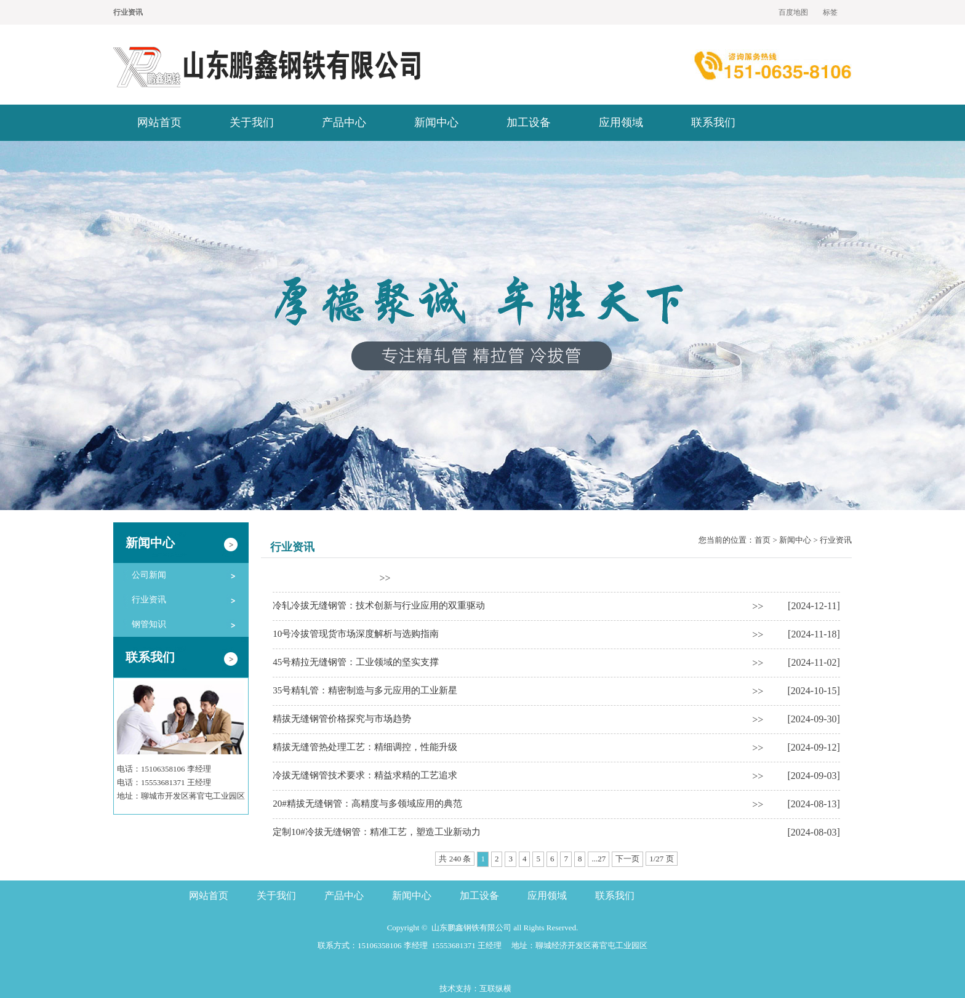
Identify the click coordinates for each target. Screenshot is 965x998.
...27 (598, 858)
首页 (763, 540)
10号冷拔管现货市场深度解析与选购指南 (356, 634)
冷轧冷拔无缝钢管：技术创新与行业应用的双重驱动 (379, 605)
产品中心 (344, 122)
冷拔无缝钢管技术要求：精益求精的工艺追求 (365, 775)
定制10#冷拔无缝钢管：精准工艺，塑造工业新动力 (377, 832)
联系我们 (713, 122)
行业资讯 (149, 599)
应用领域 (621, 122)
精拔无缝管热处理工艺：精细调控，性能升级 (365, 747)
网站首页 (159, 122)
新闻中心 (436, 122)
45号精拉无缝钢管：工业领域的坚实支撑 (356, 662)
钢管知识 (149, 624)
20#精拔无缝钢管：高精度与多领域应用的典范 (367, 803)
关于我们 (252, 122)
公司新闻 (149, 575)
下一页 (627, 858)
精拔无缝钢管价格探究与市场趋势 (342, 719)
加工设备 (529, 122)
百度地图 (793, 12)
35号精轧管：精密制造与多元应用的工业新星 (365, 690)
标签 (830, 12)
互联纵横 (495, 988)
